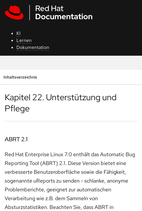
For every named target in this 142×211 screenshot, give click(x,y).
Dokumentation (32, 47)
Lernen (24, 40)
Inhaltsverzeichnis (20, 77)
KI (18, 33)
